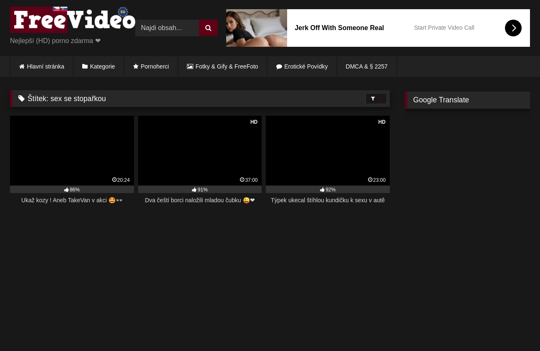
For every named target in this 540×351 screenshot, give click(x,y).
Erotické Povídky (306, 66)
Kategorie (102, 66)
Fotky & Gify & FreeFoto (227, 66)
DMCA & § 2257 (367, 66)
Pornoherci (155, 66)
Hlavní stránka (45, 66)
